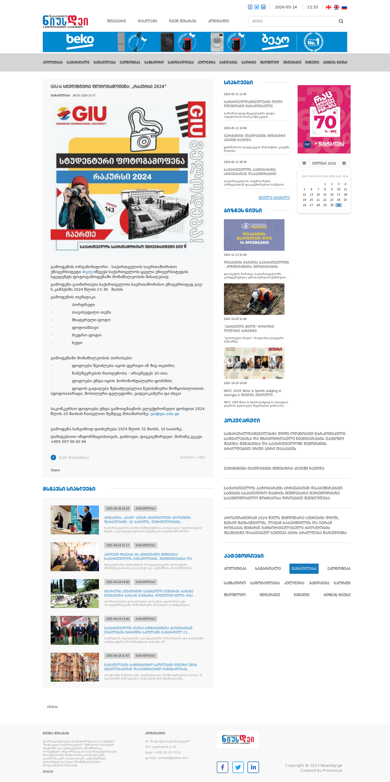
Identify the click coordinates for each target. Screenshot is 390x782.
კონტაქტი (218, 21)
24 (338, 199)
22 (324, 199)
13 (311, 194)
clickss (52, 707)
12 (304, 194)
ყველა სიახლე (274, 198)
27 (311, 205)
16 (331, 194)
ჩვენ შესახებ (182, 21)
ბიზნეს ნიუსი (335, 62)
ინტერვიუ (292, 62)
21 (318, 199)
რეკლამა (147, 21)
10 (338, 189)
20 (311, 199)
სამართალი (78, 62)
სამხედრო (154, 62)
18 (345, 194)
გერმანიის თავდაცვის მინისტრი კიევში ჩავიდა (274, 468)
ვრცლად (48, 771)
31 (338, 205)
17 (338, 194)
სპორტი (248, 62)
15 (324, 194)
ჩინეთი (312, 62)
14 (318, 194)
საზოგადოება (181, 62)
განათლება (104, 62)
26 (304, 205)
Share (55, 470)
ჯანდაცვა (228, 62)
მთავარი (116, 21)
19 (304, 199)
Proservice (332, 770)
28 (318, 205)
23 (331, 199)
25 (345, 199)
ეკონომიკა (130, 62)
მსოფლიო (269, 62)
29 (324, 205)
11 (345, 189)
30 (331, 205)
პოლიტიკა (53, 62)
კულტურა (206, 62)
